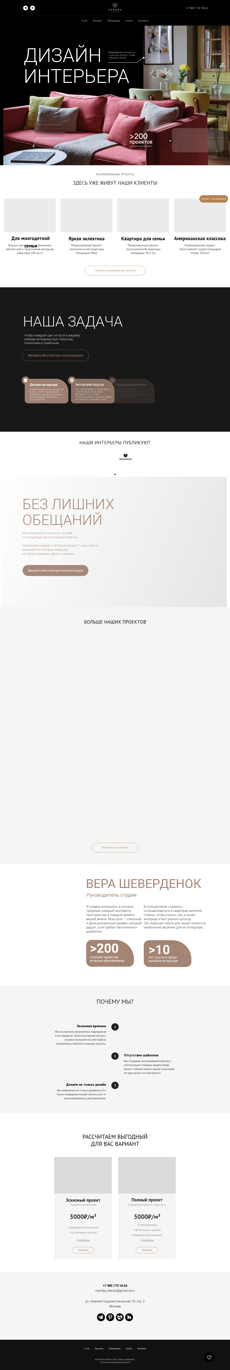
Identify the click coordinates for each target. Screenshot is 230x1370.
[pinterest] (32, 8)
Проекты (97, 20)
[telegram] (25, 8)
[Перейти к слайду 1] (115, 474)
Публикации (113, 20)
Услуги (129, 20)
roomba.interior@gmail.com (115, 1291)
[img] (86, 215)
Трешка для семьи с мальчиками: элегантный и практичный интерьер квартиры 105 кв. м (30, 249)
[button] (55, 355)
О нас (84, 20)
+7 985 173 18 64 (197, 8)
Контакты (143, 20)
